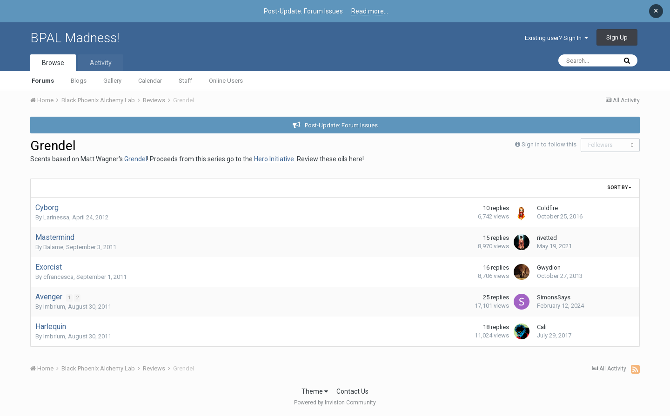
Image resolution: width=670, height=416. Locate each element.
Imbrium (54, 306)
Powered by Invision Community (335, 402)
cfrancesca (58, 276)
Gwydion (549, 267)
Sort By (619, 187)
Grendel (135, 159)
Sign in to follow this (549, 144)
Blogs (79, 80)
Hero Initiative (274, 159)
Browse (53, 62)
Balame (53, 247)
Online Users (226, 80)
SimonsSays (553, 297)
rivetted (547, 237)
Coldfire (547, 208)
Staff (185, 80)
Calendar (150, 80)
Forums (43, 80)
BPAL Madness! (75, 38)
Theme (315, 391)
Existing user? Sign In (556, 37)
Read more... (369, 11)
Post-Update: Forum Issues (341, 125)
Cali (542, 327)
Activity (101, 62)
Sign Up (617, 37)
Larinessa (56, 217)
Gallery (112, 80)
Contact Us (352, 391)
